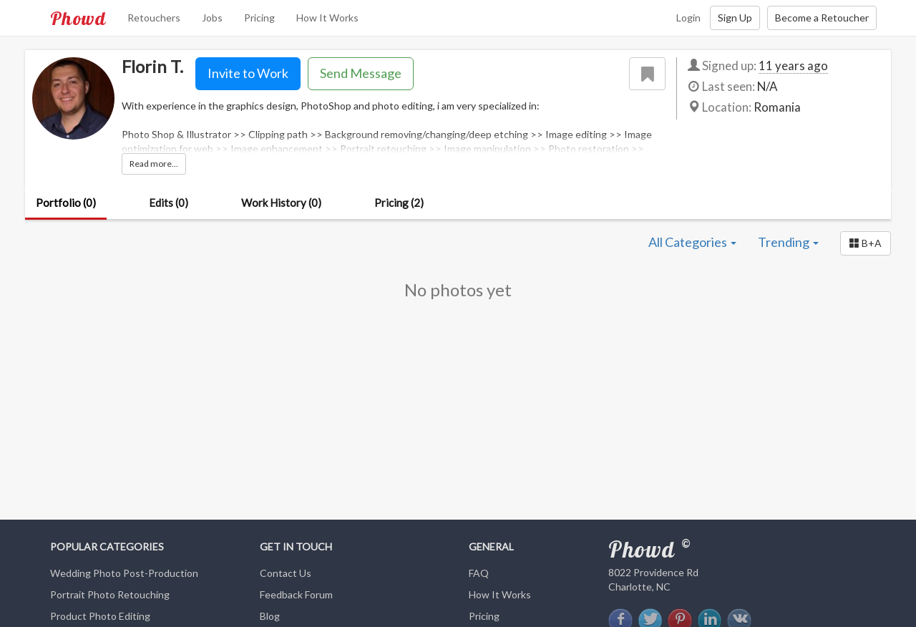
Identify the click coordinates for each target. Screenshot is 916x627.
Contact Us (285, 573)
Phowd (78, 17)
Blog (270, 616)
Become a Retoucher (822, 17)
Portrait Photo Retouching (110, 594)
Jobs (212, 17)
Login (688, 17)
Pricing (259, 17)
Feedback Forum (296, 594)
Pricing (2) (399, 202)
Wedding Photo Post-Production (124, 573)
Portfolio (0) (66, 202)
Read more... (154, 163)
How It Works (327, 17)
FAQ (479, 573)
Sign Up (735, 17)
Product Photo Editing (100, 616)
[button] (865, 243)
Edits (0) (168, 202)
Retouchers (153, 17)
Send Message (360, 73)
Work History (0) (281, 202)
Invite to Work (248, 73)
